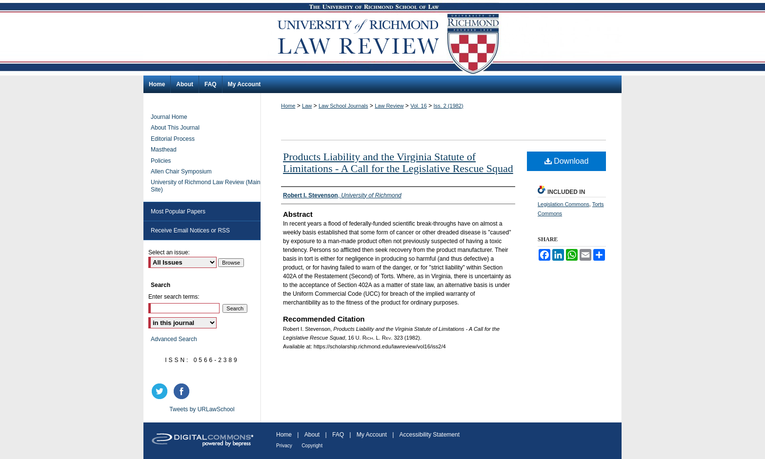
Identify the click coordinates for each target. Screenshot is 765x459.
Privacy (284, 445)
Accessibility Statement (430, 434)
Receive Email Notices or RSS (190, 230)
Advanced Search (174, 339)
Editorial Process (173, 138)
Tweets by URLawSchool (201, 409)
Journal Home (169, 117)
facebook (183, 391)
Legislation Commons (563, 204)
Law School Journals (343, 106)
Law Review (389, 106)
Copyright (312, 445)
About (312, 434)
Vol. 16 (418, 106)
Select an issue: (169, 252)
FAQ (338, 434)
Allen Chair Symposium (181, 171)
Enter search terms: (174, 296)
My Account (372, 434)
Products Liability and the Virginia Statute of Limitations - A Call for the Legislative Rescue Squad (398, 162)
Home (288, 106)
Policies (161, 160)
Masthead (164, 149)
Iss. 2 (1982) (448, 106)
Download (566, 161)
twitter (161, 391)
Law (307, 106)
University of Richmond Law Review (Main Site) (206, 185)
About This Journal (175, 127)
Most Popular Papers (178, 211)
